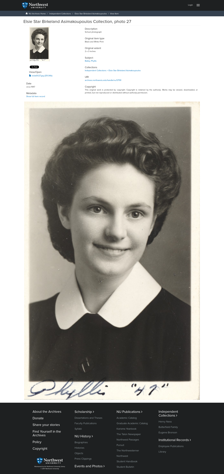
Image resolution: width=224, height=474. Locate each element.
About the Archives (47, 412)
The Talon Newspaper (129, 434)
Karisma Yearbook (126, 428)
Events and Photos (90, 466)
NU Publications (129, 412)
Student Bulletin (125, 466)
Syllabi (78, 428)
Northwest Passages (128, 439)
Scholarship (84, 412)
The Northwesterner (128, 450)
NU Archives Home (37, 13)
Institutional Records (175, 440)
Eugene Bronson (168, 432)
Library (162, 451)
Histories (79, 447)
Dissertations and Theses (88, 417)
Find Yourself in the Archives (47, 433)
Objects (79, 453)
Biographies (81, 442)
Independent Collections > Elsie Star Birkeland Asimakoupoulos (113, 70)
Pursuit (120, 445)
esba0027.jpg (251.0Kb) (40, 75)
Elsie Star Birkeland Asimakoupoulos (91, 13)
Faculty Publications (86, 423)
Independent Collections (60, 13)
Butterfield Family (168, 427)
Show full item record (35, 96)
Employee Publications (171, 446)
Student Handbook (127, 461)
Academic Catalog (127, 417)
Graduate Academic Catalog (132, 423)
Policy (37, 442)
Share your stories (46, 425)
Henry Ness (165, 421)
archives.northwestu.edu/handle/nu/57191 (103, 80)
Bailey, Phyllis (91, 61)
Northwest (122, 456)
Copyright (40, 449)
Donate (38, 418)
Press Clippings (83, 458)
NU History (84, 436)
